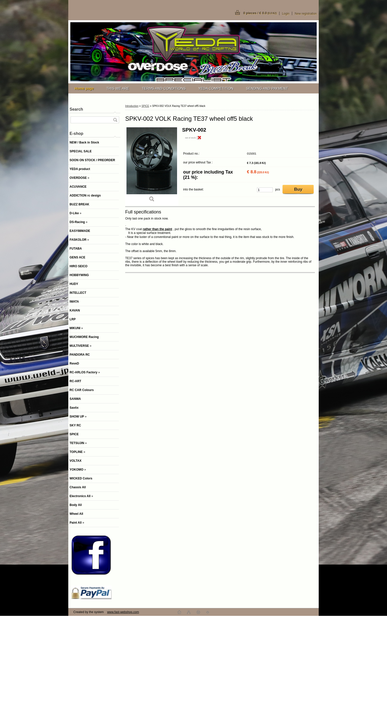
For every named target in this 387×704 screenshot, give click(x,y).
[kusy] (265, 189)
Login (285, 13)
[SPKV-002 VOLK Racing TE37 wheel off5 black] (151, 166)
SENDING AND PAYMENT (267, 88)
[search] (115, 120)
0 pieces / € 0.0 (260, 13)
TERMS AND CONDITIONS (164, 88)
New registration (306, 13)
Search (76, 109)
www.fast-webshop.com (123, 612)
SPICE (145, 106)
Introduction (131, 106)
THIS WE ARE (117, 88)
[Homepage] (84, 88)
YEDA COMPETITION (215, 88)
